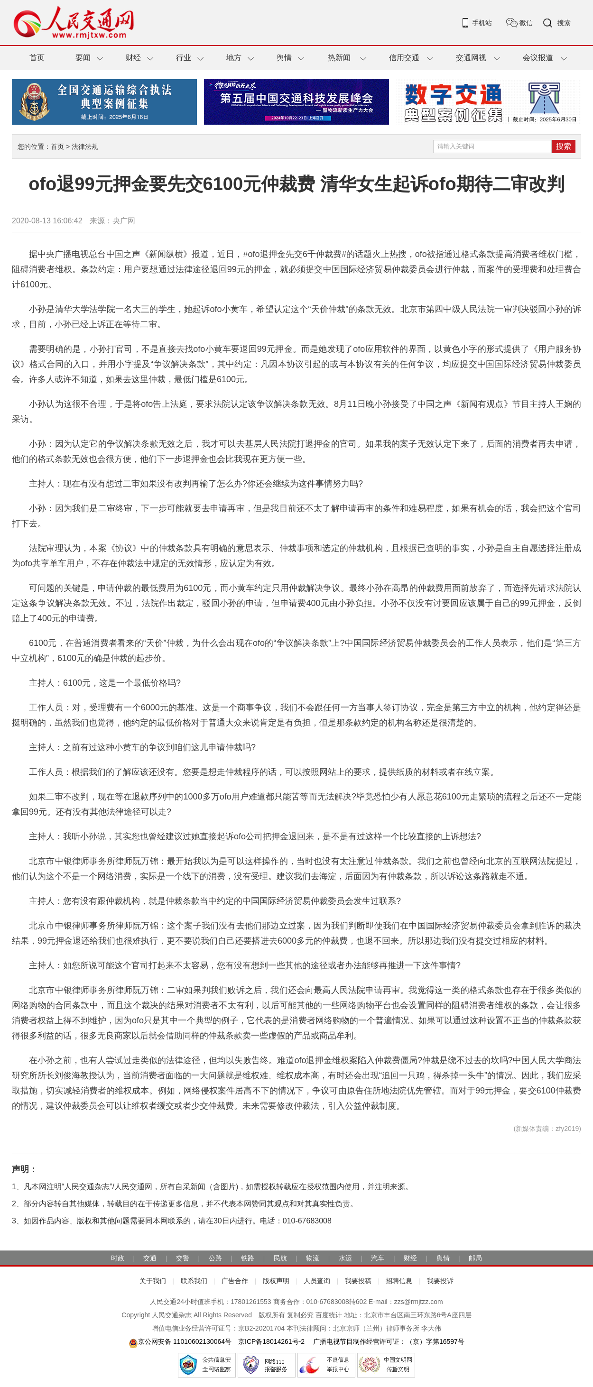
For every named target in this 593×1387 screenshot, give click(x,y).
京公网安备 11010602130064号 (180, 1341)
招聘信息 (399, 1281)
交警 (182, 1258)
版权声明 (276, 1281)
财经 (133, 58)
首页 (37, 58)
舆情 (284, 58)
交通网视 (471, 58)
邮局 (475, 1258)
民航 (280, 1258)
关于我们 (152, 1281)
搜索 (564, 23)
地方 (233, 58)
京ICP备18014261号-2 (271, 1341)
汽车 (377, 1258)
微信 (526, 23)
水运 (345, 1258)
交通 (150, 1258)
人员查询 (317, 1281)
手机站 (482, 23)
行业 (183, 58)
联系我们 (194, 1281)
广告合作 (235, 1281)
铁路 (247, 1258)
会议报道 (538, 58)
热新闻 (339, 58)
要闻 (83, 58)
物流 (312, 1258)
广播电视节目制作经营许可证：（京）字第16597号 (387, 1341)
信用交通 (404, 58)
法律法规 (85, 146)
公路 (215, 1258)
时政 (117, 1258)
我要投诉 (440, 1281)
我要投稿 (358, 1281)
